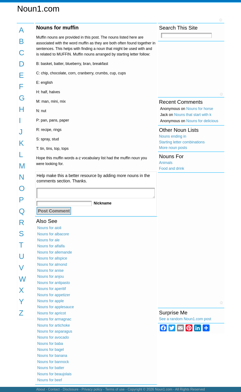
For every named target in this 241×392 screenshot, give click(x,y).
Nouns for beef (49, 380)
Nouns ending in (172, 136)
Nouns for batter (50, 368)
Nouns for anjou (50, 276)
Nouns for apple (50, 301)
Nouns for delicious (202, 121)
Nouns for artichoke (53, 325)
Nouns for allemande (54, 252)
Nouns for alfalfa (51, 246)
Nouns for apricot (51, 313)
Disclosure (71, 389)
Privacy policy (92, 389)
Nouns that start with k (192, 115)
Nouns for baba (50, 343)
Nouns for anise (50, 270)
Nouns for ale (48, 240)
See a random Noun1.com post (185, 319)
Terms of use (115, 389)
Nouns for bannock (53, 362)
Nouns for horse (199, 109)
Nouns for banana (52, 355)
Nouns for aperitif (51, 289)
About (40, 389)
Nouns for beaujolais (54, 374)
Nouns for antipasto (53, 283)
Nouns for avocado (53, 337)
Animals (166, 163)
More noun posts (173, 148)
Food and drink (171, 168)
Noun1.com (38, 8)
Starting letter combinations (182, 142)
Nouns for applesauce (55, 307)
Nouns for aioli (49, 228)
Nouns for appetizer (53, 295)
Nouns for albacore (53, 234)
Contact (54, 389)
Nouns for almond (52, 264)
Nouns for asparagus (54, 331)
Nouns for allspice (52, 258)
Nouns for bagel (50, 349)
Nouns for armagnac (54, 319)
